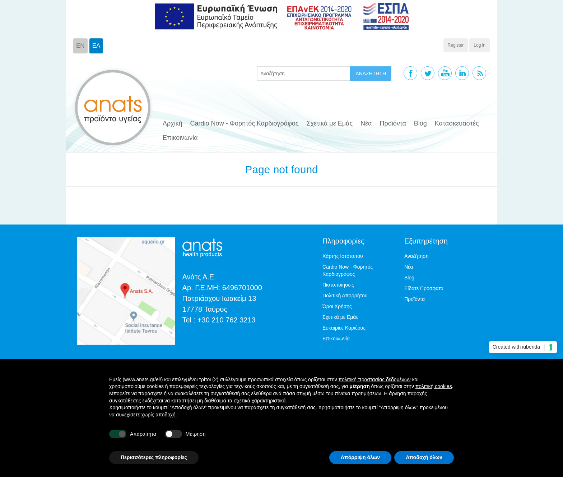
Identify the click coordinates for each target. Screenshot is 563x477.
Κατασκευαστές (457, 123)
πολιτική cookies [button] (433, 386)
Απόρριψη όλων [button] (360, 457)
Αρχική (172, 123)
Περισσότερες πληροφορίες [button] (154, 457)
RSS (479, 73)
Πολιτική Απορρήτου (344, 295)
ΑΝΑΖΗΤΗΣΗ (370, 73)
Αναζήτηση (416, 256)
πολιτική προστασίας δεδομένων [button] (375, 379)
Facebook (410, 73)
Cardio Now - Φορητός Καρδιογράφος (244, 123)
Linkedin (462, 73)
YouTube (445, 73)
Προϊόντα (393, 123)
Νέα (366, 123)
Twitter (427, 73)
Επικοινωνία (180, 137)
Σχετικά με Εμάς (329, 123)
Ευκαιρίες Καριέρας (344, 328)
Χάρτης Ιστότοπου (342, 256)
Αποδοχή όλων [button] (424, 457)
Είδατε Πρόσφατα (423, 288)
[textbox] (303, 73)
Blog (420, 123)
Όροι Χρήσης (337, 306)
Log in (479, 45)
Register (456, 45)
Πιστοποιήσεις (338, 285)
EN (80, 45)
